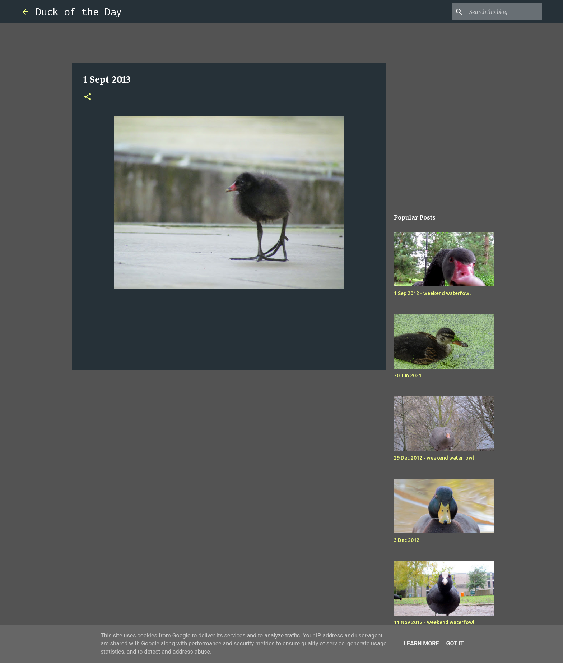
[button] (87, 97)
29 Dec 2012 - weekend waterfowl (434, 458)
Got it (455, 643)
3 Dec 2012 (406, 540)
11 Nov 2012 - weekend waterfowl (434, 622)
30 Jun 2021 (408, 375)
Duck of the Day (79, 12)
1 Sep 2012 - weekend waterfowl (432, 293)
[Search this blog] (504, 11)
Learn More (421, 643)
